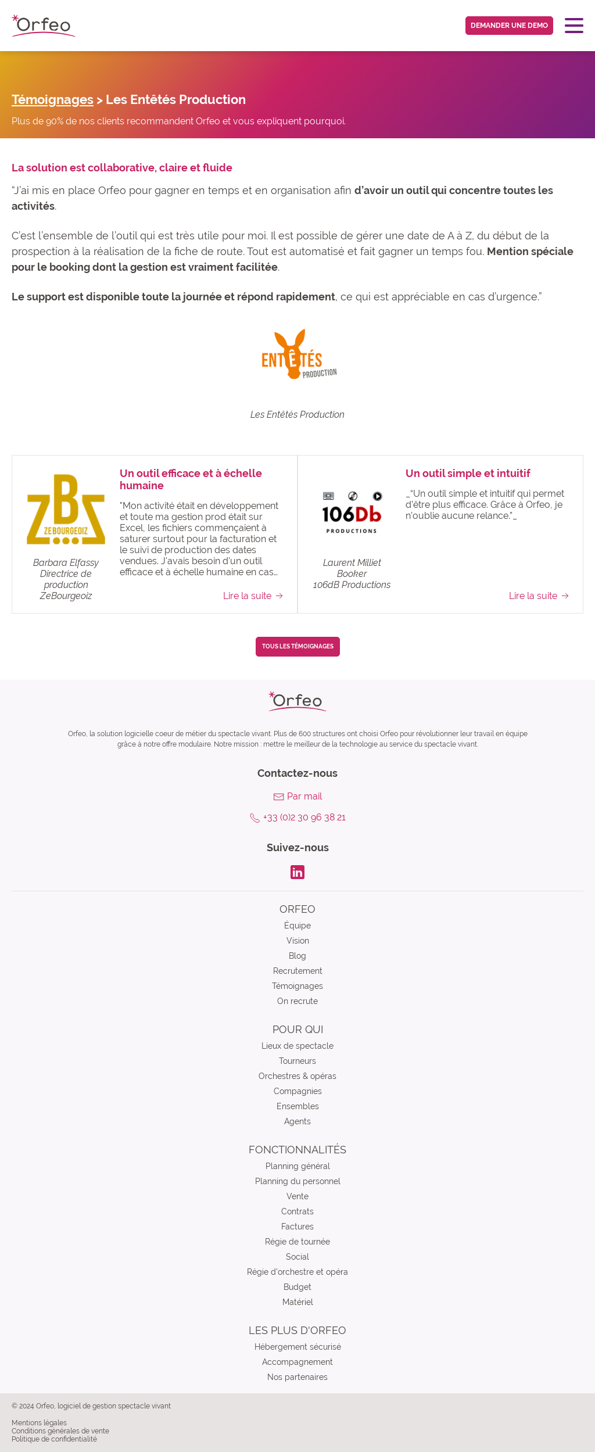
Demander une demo (509, 25)
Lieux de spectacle (297, 1046)
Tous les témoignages (298, 646)
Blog (297, 955)
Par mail (304, 796)
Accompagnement (297, 1362)
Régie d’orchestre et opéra (297, 1272)
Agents (297, 1121)
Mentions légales (39, 1423)
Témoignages (53, 99)
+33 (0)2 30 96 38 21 (304, 817)
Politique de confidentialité (54, 1439)
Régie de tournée (297, 1241)
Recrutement (297, 971)
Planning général (298, 1166)
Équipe (297, 925)
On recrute (297, 1001)
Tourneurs (297, 1061)
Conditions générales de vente (60, 1431)
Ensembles (298, 1106)
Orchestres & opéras (297, 1076)
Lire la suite (254, 595)
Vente (297, 1196)
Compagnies (298, 1091)
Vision (297, 940)
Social (297, 1256)
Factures (297, 1226)
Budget (297, 1287)
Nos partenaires (297, 1377)
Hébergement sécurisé (298, 1346)
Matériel (297, 1302)
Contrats (297, 1211)
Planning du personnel (297, 1181)
